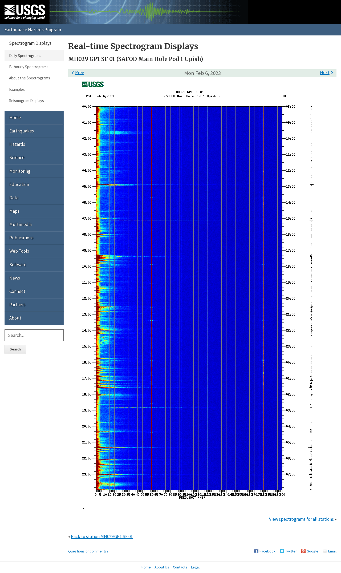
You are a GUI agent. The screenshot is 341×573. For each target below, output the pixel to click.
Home (15, 117)
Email (332, 551)
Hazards (17, 144)
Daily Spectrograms (25, 55)
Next (327, 72)
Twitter (291, 551)
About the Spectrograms (29, 77)
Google (312, 551)
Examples (17, 89)
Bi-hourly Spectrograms (28, 66)
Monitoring (19, 171)
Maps (14, 211)
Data (13, 198)
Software (17, 265)
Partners (17, 305)
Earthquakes (21, 131)
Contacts (180, 567)
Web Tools (19, 251)
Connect (17, 291)
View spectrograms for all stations (301, 519)
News (14, 278)
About (15, 318)
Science (17, 157)
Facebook (267, 551)
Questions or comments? (88, 551)
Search (15, 349)
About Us (162, 567)
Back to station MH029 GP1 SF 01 (102, 536)
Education (19, 184)
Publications (21, 238)
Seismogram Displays (26, 100)
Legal (195, 567)
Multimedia (20, 224)
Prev (77, 72)
